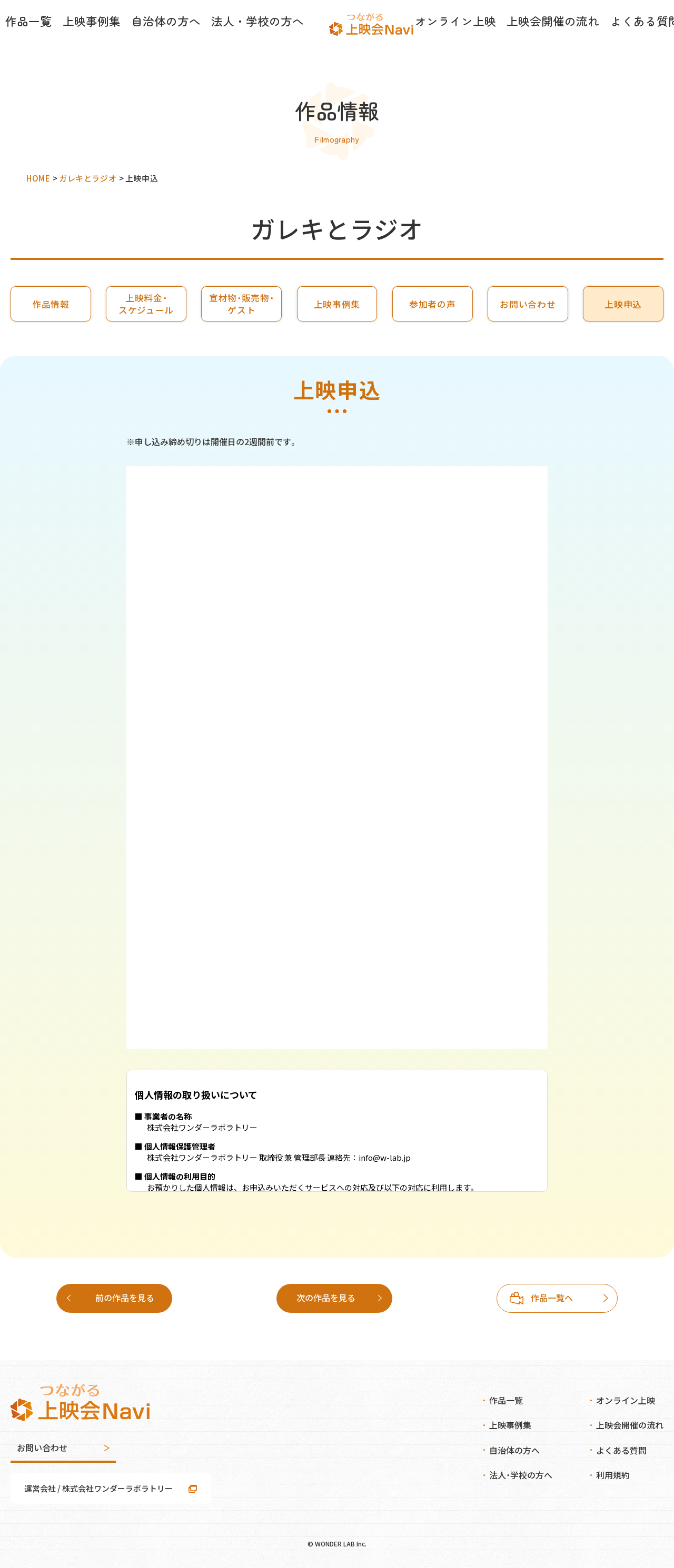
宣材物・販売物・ (241, 304)
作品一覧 (60, 37)
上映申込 (623, 304)
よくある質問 (574, 37)
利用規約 (613, 1475)
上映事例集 (112, 37)
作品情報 (51, 304)
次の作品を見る (551, 1297)
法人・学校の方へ (246, 37)
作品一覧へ (332, 1297)
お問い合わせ (528, 304)
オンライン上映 (423, 37)
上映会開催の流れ (501, 37)
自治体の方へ (172, 37)
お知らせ (631, 37)
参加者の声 (432, 304)
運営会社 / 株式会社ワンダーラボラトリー (98, 1488)
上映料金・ (146, 304)
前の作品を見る (124, 1297)
